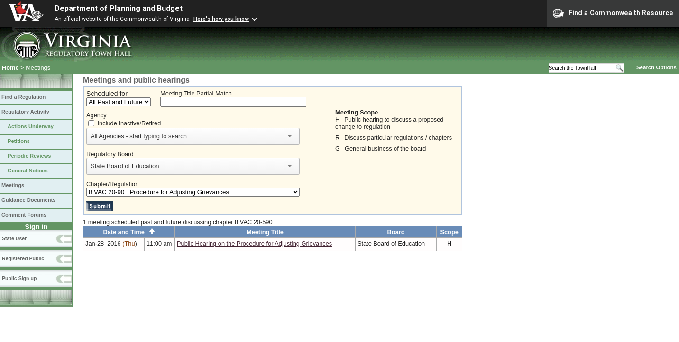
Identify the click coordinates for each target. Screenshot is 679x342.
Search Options (656, 67)
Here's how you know (221, 19)
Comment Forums (23, 215)
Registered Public (23, 258)
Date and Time (129, 232)
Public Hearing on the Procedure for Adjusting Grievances (254, 243)
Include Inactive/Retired (129, 123)
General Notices (28, 170)
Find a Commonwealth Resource (613, 13)
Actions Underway (31, 126)
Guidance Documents (28, 200)
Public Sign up (19, 278)
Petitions (19, 141)
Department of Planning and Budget (119, 8)
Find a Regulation (23, 97)
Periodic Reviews (29, 156)
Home (10, 67)
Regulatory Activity (25, 111)
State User (14, 238)
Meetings (12, 185)
